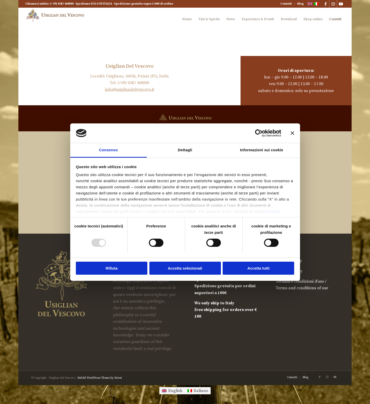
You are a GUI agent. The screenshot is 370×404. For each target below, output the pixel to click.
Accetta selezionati (185, 268)
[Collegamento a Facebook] (325, 4)
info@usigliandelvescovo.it (129, 89)
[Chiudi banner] (292, 133)
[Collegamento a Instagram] (333, 4)
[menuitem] (286, 4)
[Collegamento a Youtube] (341, 4)
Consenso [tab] (108, 150)
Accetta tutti (258, 268)
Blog (300, 4)
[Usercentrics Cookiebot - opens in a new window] (258, 133)
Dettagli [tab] (185, 150)
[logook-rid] (56, 19)
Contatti (286, 4)
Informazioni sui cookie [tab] (261, 150)
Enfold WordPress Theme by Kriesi (99, 378)
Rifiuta (112, 268)
